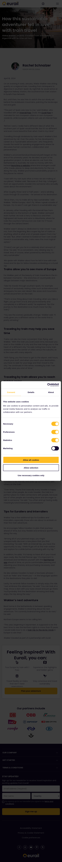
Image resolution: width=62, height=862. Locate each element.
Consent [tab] (11, 392)
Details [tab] (31, 392)
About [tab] (51, 392)
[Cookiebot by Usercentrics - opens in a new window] (47, 385)
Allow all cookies (31, 460)
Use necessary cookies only (31, 475)
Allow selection (31, 467)
